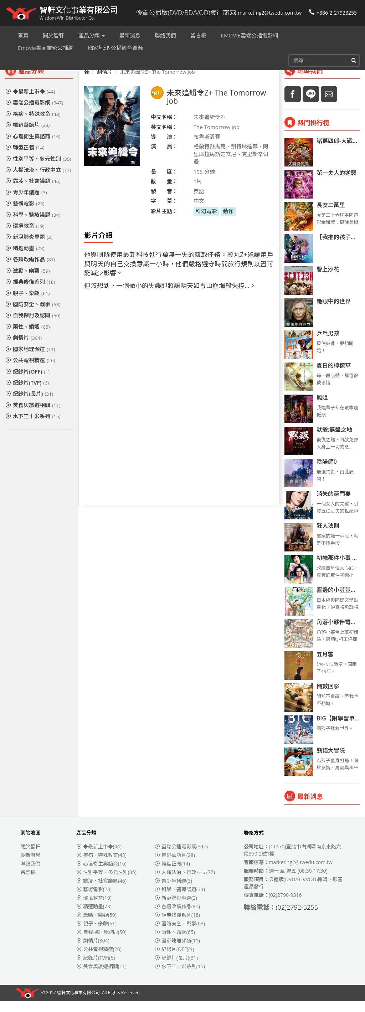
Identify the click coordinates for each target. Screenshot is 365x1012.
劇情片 (23, 348)
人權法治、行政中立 (38, 180)
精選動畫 (24, 258)
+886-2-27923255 (333, 12)
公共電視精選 (30, 370)
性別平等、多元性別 (38, 169)
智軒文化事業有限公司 (78, 1004)
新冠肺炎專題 (28, 247)
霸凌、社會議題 (32, 191)
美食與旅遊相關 (32, 415)
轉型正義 (24, 157)
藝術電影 (24, 213)
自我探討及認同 (32, 325)
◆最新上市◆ (30, 102)
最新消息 (30, 865)
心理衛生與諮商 (32, 146)
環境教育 (24, 236)
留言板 (27, 882)
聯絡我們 (30, 874)
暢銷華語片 (27, 135)
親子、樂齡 (27, 303)
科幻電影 (206, 221)
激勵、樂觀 (27, 281)
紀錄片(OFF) (27, 382)
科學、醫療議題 (32, 225)
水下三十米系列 (32, 426)
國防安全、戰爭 (32, 314)
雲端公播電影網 (34, 113)
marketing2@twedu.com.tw (266, 12)
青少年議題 (26, 202)
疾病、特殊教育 (32, 124)
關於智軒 (30, 857)
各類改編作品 (30, 269)
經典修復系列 (30, 292)
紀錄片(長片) (29, 404)
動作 (228, 221)
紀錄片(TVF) (27, 393)
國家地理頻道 (30, 359)
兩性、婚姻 (27, 337)
